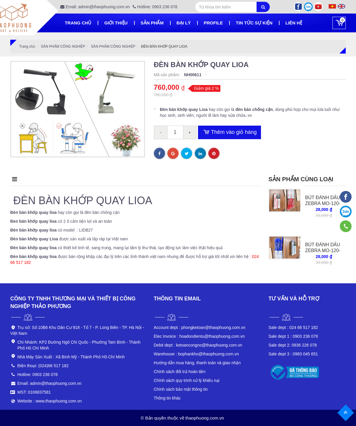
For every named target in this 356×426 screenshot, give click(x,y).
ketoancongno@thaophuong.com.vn (198, 345)
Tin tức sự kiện (254, 22)
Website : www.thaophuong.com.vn (49, 401)
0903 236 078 (293, 336)
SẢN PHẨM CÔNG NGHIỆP (63, 46)
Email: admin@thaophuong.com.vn (95, 6)
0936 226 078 (293, 345)
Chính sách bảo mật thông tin (181, 389)
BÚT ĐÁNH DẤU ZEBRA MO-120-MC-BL (322, 250)
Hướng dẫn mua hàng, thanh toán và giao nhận (197, 362)
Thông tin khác (167, 398)
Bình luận (166, 179)
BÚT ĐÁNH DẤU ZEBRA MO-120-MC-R (322, 203)
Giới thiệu (115, 22)
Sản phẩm (152, 22)
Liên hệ (293, 22)
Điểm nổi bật (66, 179)
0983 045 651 (293, 354)
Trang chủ (78, 22)
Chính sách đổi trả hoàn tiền (180, 371)
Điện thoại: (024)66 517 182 (43, 365)
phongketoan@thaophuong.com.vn (200, 327)
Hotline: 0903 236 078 (155, 6)
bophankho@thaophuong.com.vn (196, 354)
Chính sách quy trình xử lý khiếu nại (186, 380)
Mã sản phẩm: (167, 74)
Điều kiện (118, 179)
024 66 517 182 (293, 327)
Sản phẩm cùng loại (301, 179)
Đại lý (184, 22)
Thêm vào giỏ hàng (229, 132)
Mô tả (19, 179)
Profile (213, 22)
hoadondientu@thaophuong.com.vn (199, 336)
